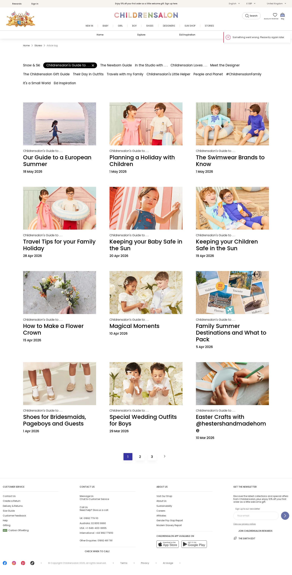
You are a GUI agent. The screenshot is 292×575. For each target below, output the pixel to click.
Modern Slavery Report (169, 525)
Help (5, 520)
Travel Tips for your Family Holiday (59, 245)
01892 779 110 (91, 518)
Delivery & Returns (13, 506)
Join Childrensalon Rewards (252, 530)
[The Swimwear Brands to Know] (232, 123)
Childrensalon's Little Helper (168, 74)
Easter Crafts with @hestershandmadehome (231, 423)
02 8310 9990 (98, 523)
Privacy (145, 563)
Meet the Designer (225, 65)
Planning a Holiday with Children (142, 161)
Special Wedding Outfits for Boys (143, 420)
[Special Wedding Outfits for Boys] (146, 383)
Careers (160, 510)
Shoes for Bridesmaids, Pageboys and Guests (54, 420)
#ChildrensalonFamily (243, 74)
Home (100, 34)
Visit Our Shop (164, 496)
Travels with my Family (125, 74)
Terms (123, 563)
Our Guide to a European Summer (57, 161)
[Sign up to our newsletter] (285, 516)
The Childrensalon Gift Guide (46, 74)
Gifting (6, 525)
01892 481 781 (105, 540)
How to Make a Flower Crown (53, 329)
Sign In (32, 3)
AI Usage (168, 563)
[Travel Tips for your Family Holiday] (59, 208)
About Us (161, 500)
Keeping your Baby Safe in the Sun (146, 245)
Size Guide (9, 510)
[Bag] (282, 16)
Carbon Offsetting (16, 530)
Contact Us (9, 496)
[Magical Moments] (146, 292)
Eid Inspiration (187, 34)
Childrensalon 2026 (74, 563)
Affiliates (161, 515)
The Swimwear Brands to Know (230, 161)
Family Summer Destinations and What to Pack (231, 332)
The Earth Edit (244, 538)
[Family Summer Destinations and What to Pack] (232, 292)
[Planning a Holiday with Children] (146, 123)
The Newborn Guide (116, 65)
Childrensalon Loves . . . (189, 65)
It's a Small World (37, 83)
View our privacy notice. (244, 524)
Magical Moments (134, 326)
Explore (141, 34)
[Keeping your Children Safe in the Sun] (232, 208)
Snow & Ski (31, 65)
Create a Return (11, 500)
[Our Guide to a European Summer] (59, 123)
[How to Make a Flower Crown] (59, 292)
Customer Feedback (14, 515)
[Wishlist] (273, 16)
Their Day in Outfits (88, 74)
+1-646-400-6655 (96, 528)
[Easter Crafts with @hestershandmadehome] (232, 383)
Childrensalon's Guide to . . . (70, 65)
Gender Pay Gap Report (169, 520)
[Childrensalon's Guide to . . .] (42, 151)
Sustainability (164, 506)
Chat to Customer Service (94, 497)
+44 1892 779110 (104, 532)
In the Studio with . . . (151, 65)
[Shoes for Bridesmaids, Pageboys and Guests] (59, 383)
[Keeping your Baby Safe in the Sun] (146, 208)
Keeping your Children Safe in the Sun (227, 245)
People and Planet (208, 74)
